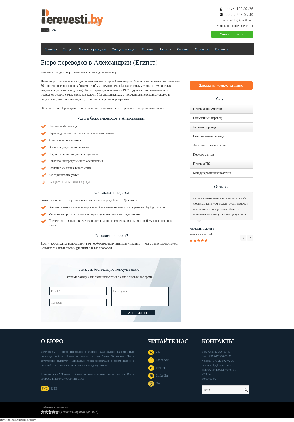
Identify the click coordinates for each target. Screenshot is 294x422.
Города (147, 49)
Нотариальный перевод (208, 136)
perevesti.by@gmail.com (237, 20)
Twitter (156, 367)
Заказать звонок (232, 34)
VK (154, 352)
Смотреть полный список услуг (69, 182)
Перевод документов (207, 108)
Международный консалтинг (212, 173)
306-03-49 (239, 15)
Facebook (158, 360)
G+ (154, 383)
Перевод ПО (202, 163)
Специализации (124, 49)
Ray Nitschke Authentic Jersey (18, 419)
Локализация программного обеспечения (76, 161)
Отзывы (183, 49)
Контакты (222, 49)
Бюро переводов (95, 90)
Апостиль (55, 140)
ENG (54, 30)
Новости (165, 49)
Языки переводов (92, 49)
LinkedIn (158, 375)
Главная (51, 49)
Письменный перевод (63, 126)
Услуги (68, 49)
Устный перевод (204, 127)
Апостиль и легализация (209, 145)
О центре (202, 49)
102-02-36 (239, 9)
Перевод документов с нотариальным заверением (81, 133)
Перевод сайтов (203, 154)
